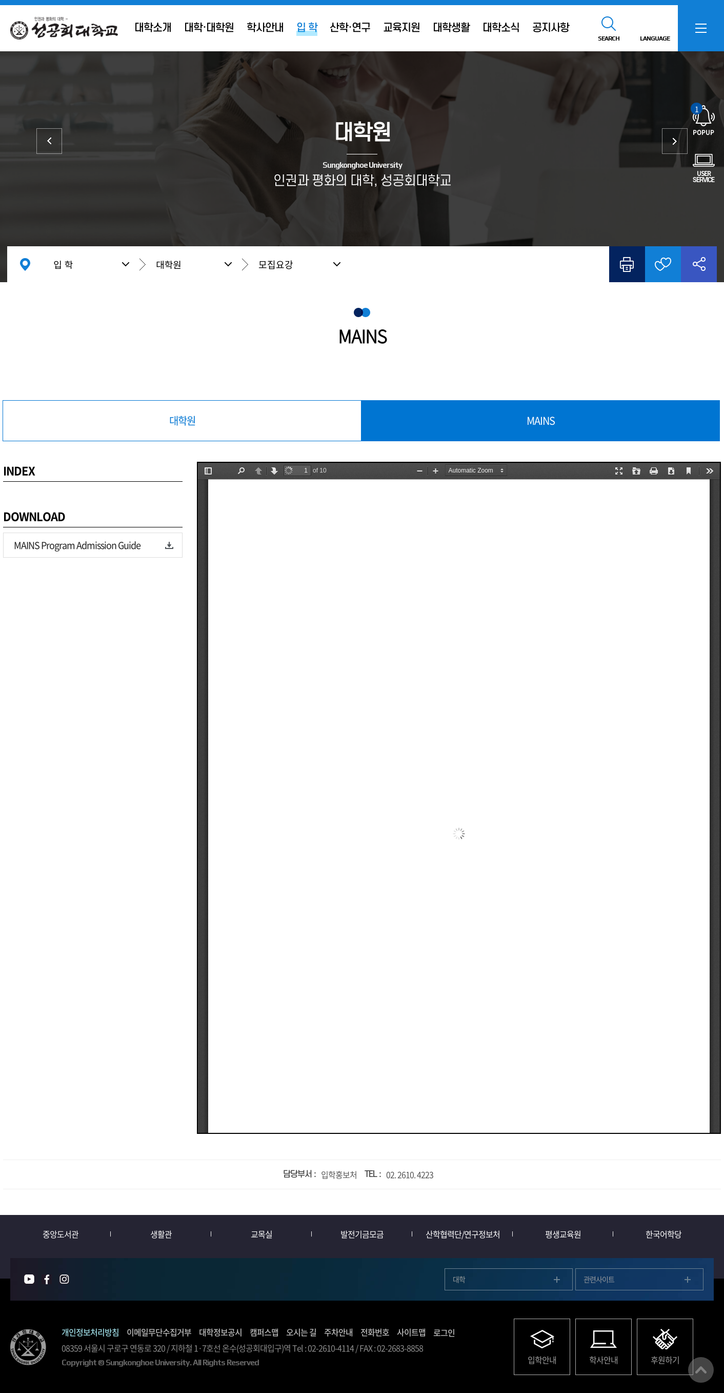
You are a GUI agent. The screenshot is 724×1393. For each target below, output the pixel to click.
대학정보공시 (220, 1332)
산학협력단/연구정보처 (463, 1234)
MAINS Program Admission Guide (77, 545)
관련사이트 (599, 1279)
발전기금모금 (362, 1234)
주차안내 (338, 1332)
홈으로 (25, 264)
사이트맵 (411, 1332)
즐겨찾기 (663, 264)
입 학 (63, 264)
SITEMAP (701, 28)
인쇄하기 (627, 264)
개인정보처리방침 (90, 1332)
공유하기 (699, 264)
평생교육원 (563, 1234)
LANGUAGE (655, 38)
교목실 (261, 1234)
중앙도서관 (60, 1234)
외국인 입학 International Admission (675, 141)
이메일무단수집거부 (159, 1332)
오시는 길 (301, 1332)
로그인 (444, 1332)
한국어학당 (663, 1234)
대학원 (169, 264)
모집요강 (275, 264)
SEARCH (608, 38)
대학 (49, 141)
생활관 (161, 1234)
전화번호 (374, 1332)
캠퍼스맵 (264, 1332)
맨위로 (701, 1370)
